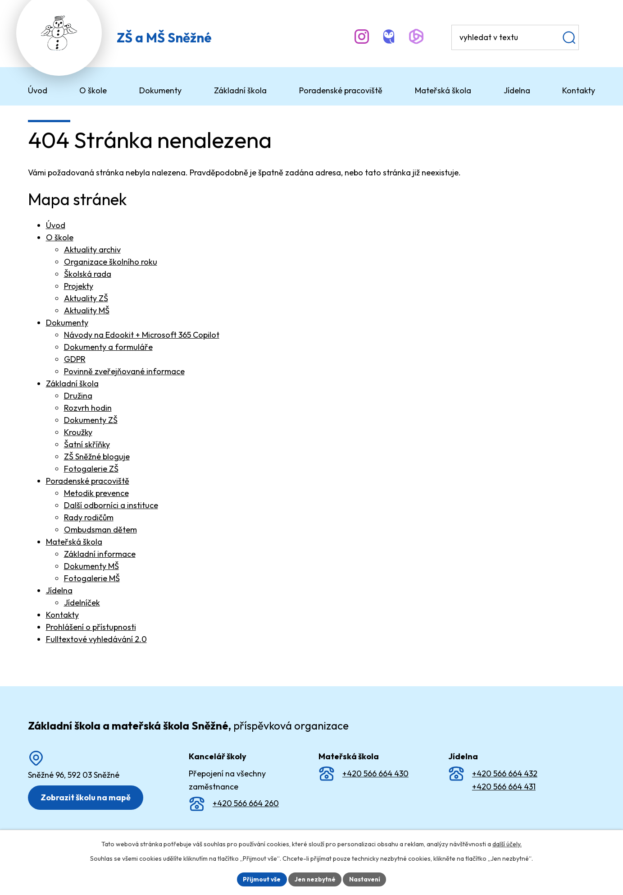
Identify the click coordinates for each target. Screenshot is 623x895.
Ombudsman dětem (100, 529)
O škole (59, 237)
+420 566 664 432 (504, 773)
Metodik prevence (96, 493)
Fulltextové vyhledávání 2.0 (96, 639)
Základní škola (72, 383)
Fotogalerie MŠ (92, 578)
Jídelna (59, 590)
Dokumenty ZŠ (91, 420)
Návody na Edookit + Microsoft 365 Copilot (141, 335)
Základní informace (100, 554)
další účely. (507, 844)
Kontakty (62, 615)
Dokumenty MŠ (91, 566)
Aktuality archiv (92, 249)
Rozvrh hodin (88, 408)
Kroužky (78, 432)
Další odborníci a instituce (111, 505)
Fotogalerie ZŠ (91, 469)
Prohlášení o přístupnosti (91, 627)
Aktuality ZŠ (86, 298)
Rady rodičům (89, 517)
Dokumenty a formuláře (108, 347)
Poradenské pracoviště (87, 481)
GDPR (75, 359)
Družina (78, 395)
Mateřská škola (74, 542)
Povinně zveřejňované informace (124, 371)
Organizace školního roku (110, 262)
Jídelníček (82, 602)
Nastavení (366, 879)
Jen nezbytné (315, 879)
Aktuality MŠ (86, 310)
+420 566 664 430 (375, 773)
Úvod (55, 225)
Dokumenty (67, 322)
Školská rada (87, 274)
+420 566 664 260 (246, 803)
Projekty (78, 286)
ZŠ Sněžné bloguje (97, 456)
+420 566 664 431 (504, 786)
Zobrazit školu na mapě (86, 797)
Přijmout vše (260, 879)
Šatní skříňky (87, 444)
